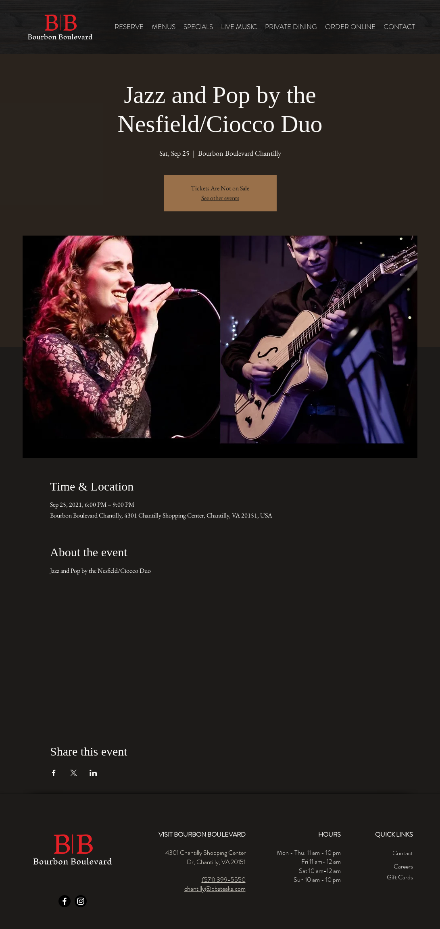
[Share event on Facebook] (54, 773)
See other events (220, 198)
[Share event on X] (73, 773)
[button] (163, 26)
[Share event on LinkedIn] (93, 773)
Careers (403, 866)
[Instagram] (81, 901)
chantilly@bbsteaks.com (215, 888)
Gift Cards (400, 877)
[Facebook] (64, 901)
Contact (402, 853)
